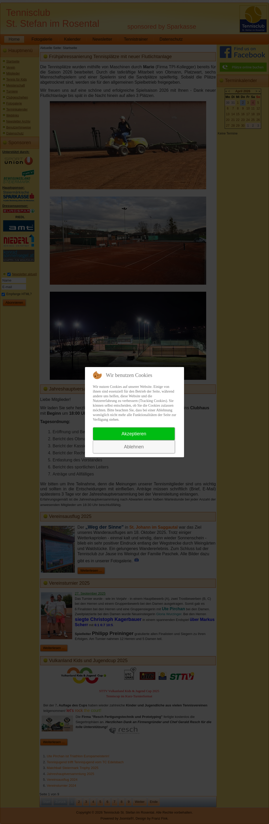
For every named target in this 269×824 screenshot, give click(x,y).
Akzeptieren (133, 433)
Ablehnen (134, 446)
